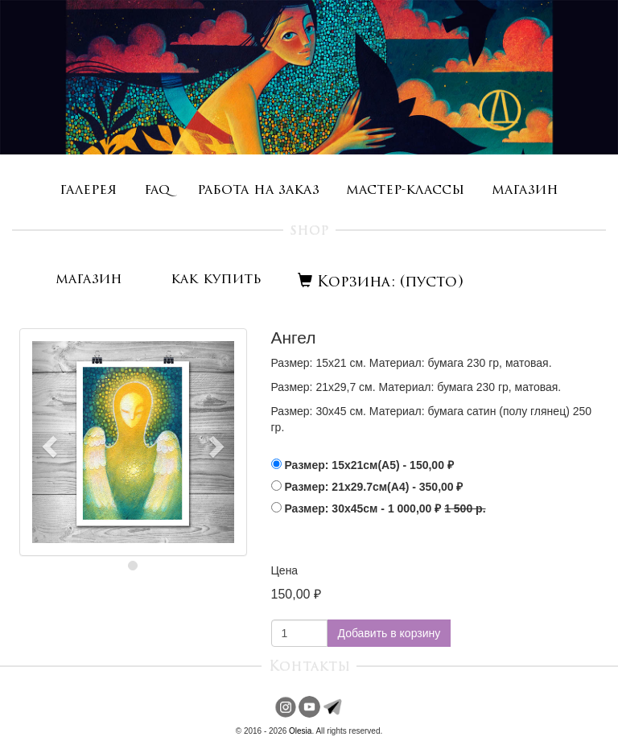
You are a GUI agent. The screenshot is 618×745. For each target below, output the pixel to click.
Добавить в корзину (389, 633)
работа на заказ (258, 190)
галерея (88, 190)
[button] (47, 442)
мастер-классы (405, 190)
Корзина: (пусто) (381, 282)
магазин (525, 190)
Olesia (300, 730)
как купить (216, 279)
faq (157, 190)
